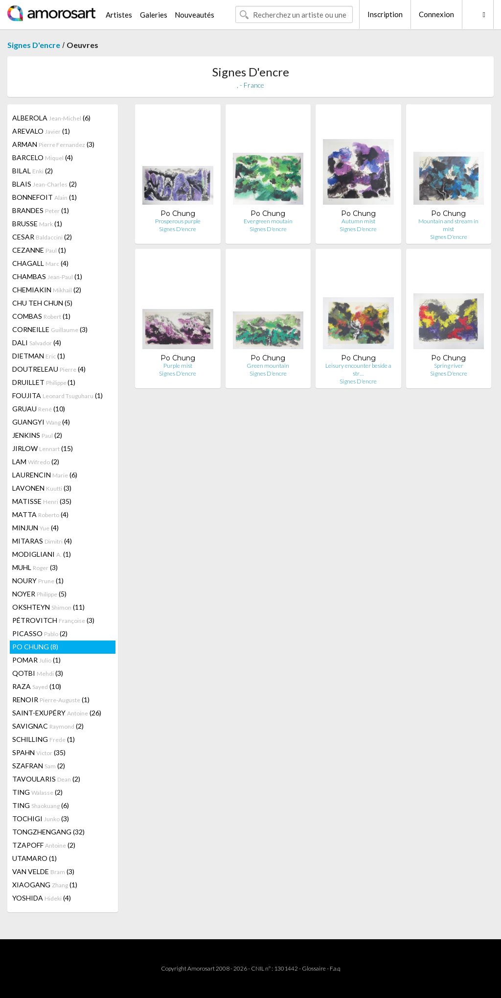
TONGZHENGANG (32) (48, 832)
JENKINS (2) (37, 435)
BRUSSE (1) (37, 223)
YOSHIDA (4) (41, 898)
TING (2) (37, 792)
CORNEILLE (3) (50, 329)
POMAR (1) (36, 660)
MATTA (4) (40, 514)
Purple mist (177, 365)
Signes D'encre (33, 44)
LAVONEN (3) (41, 488)
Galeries (153, 14)
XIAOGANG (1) (44, 884)
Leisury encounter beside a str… (358, 369)
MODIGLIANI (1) (41, 554)
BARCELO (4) (42, 157)
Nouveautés (194, 14)
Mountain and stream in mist (448, 225)
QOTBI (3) (37, 673)
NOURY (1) (38, 580)
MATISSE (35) (41, 501)
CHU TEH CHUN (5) (42, 303)
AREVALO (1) (41, 131)
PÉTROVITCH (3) (53, 620)
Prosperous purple (178, 221)
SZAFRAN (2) (38, 765)
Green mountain (268, 365)
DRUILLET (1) (43, 382)
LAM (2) (35, 461)
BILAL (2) (32, 170)
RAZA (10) (36, 686)
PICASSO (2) (40, 633)
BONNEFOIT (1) (44, 197)
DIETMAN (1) (38, 356)
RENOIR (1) (51, 699)
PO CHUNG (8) (35, 646)
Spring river (448, 365)
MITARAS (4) (42, 541)
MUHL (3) (35, 567)
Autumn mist (358, 221)
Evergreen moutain (268, 221)
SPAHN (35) (39, 752)
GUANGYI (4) (41, 422)
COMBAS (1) (41, 316)
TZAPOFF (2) (43, 845)
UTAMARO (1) (34, 858)
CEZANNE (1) (39, 250)
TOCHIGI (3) (40, 818)
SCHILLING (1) (43, 739)
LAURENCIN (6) (44, 475)
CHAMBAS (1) (47, 276)
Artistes (119, 14)
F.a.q (335, 968)
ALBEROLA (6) (51, 118)
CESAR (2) (42, 237)
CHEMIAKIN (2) (46, 289)
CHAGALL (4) (40, 263)
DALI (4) (36, 342)
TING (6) (40, 805)
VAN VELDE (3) (43, 871)
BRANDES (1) (40, 210)
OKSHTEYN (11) (48, 607)
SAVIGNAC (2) (48, 726)
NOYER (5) (39, 594)
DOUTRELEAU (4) (49, 369)
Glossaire (314, 968)
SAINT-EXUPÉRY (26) (56, 713)
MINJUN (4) (35, 527)
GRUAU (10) (38, 408)
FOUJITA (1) (57, 395)
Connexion (436, 14)
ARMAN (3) (53, 144)
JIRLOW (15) (42, 448)
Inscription (385, 14)
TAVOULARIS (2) (46, 779)
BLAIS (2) (44, 184)
